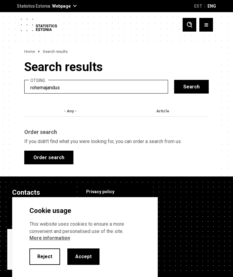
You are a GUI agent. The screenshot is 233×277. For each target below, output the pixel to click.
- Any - (70, 111)
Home (29, 51)
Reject (44, 256)
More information (49, 238)
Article (162, 111)
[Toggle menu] (206, 25)
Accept (83, 256)
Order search (48, 157)
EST (198, 6)
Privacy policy (100, 191)
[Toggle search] (189, 25)
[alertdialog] (85, 237)
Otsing (37, 80)
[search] (96, 87)
